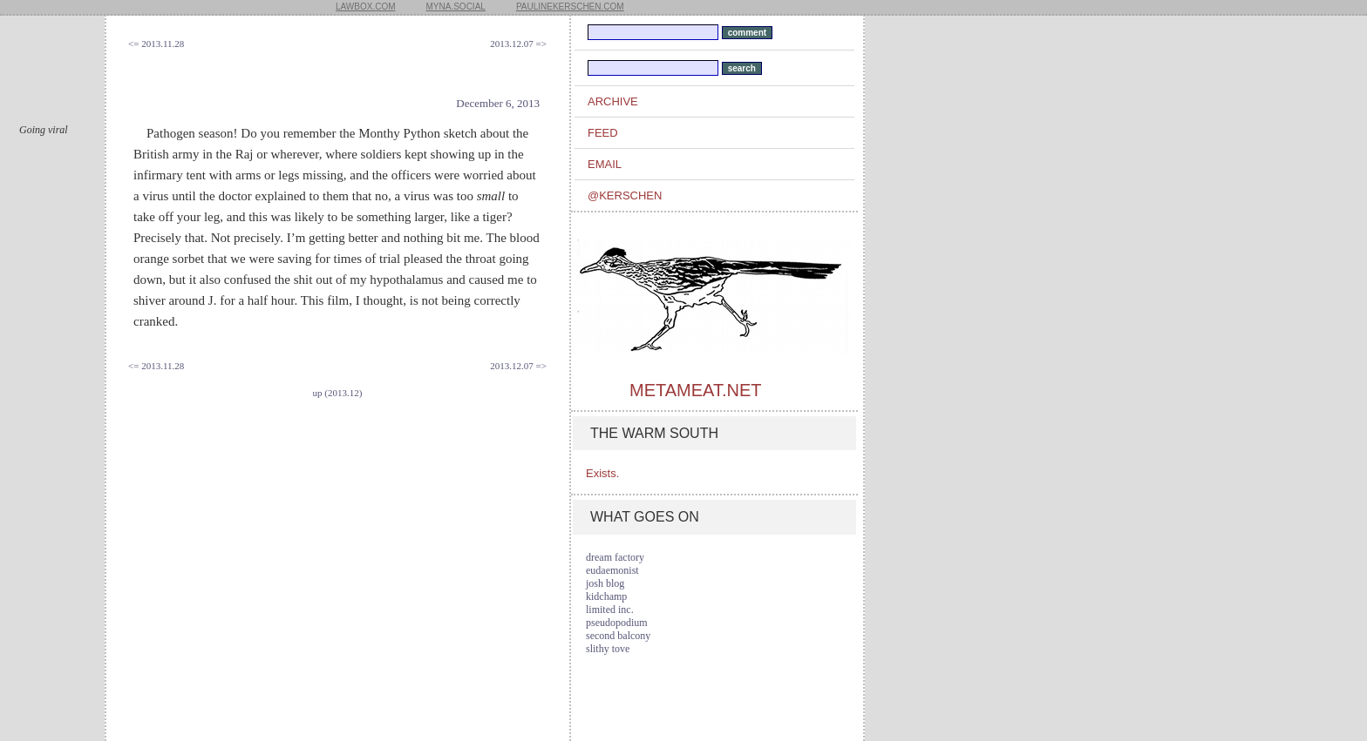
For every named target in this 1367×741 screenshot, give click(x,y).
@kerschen (625, 195)
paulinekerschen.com (570, 6)
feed (603, 132)
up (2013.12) (338, 392)
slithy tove (607, 649)
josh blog (605, 583)
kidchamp (606, 596)
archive (613, 101)
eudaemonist (612, 570)
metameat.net (695, 390)
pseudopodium (617, 622)
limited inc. (610, 609)
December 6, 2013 (498, 103)
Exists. (602, 473)
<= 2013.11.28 (156, 43)
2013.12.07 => (518, 43)
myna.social (456, 6)
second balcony (618, 636)
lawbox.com (366, 6)
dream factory (615, 557)
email (605, 164)
